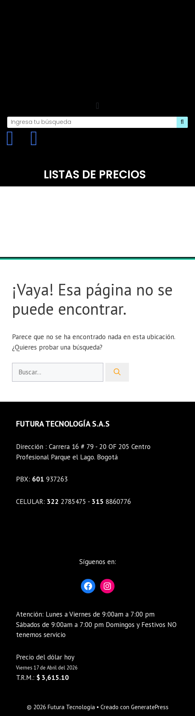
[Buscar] (117, 372)
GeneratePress (150, 707)
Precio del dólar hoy (45, 657)
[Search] (182, 122)
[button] (97, 106)
